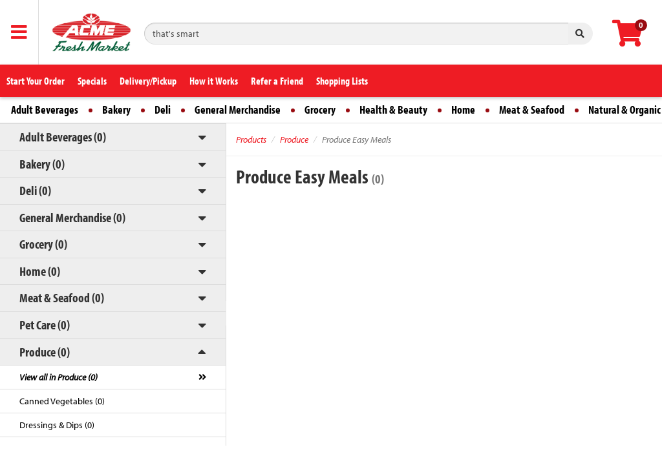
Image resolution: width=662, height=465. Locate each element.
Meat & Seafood (531, 109)
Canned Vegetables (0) (62, 401)
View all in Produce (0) (58, 377)
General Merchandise (238, 109)
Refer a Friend (277, 80)
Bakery (116, 109)
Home (463, 109)
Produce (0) (44, 352)
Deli (163, 109)
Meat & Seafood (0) (61, 297)
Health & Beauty (393, 109)
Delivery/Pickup (148, 80)
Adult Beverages (44, 109)
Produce (294, 139)
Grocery (320, 109)
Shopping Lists (342, 80)
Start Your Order (35, 80)
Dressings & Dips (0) (56, 425)
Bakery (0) (42, 164)
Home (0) (39, 271)
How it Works (213, 80)
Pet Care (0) (44, 324)
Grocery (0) (43, 244)
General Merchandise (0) (72, 217)
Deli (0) (35, 190)
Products (251, 139)
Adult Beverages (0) (62, 137)
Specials (92, 80)
